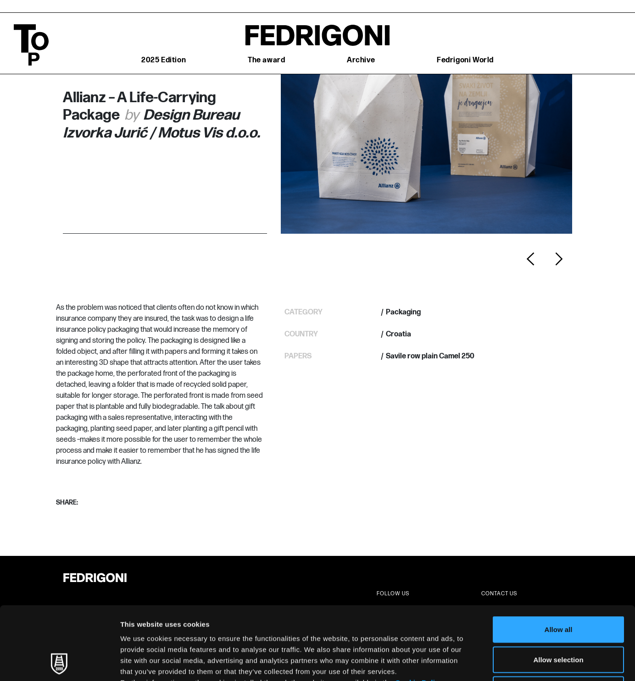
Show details (481, 663)
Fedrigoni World (465, 60)
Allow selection (558, 591)
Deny (558, 621)
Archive (361, 60)
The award (266, 60)
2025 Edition (163, 60)
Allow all (559, 561)
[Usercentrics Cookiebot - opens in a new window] (59, 663)
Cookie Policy (419, 614)
